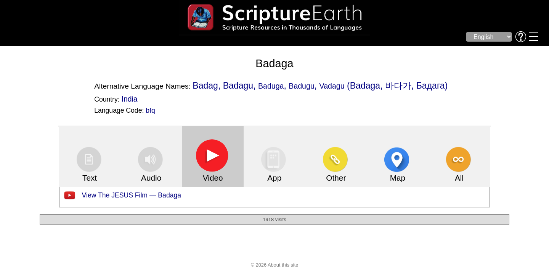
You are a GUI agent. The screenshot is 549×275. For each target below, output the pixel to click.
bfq (150, 110)
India (130, 99)
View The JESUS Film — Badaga (131, 195)
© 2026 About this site (275, 265)
